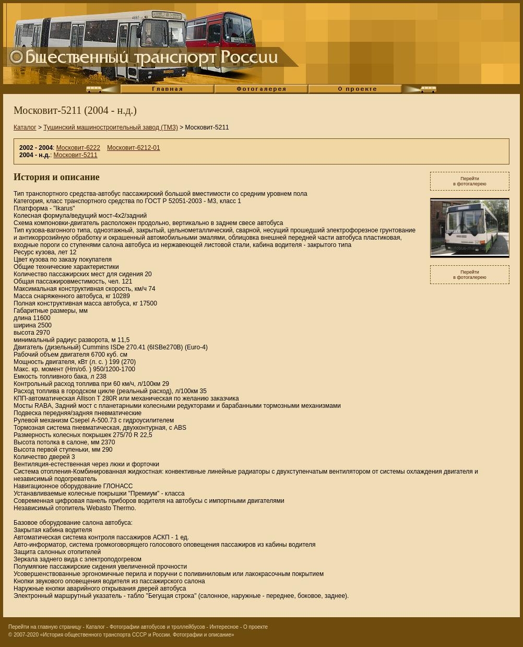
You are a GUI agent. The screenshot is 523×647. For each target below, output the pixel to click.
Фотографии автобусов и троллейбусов (157, 627)
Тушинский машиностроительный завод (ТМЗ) (110, 127)
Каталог (25, 127)
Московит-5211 (76, 155)
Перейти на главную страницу (44, 627)
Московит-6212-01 (133, 147)
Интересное (224, 627)
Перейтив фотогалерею (469, 181)
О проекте (255, 627)
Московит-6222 (78, 147)
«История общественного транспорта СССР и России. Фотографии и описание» (137, 635)
